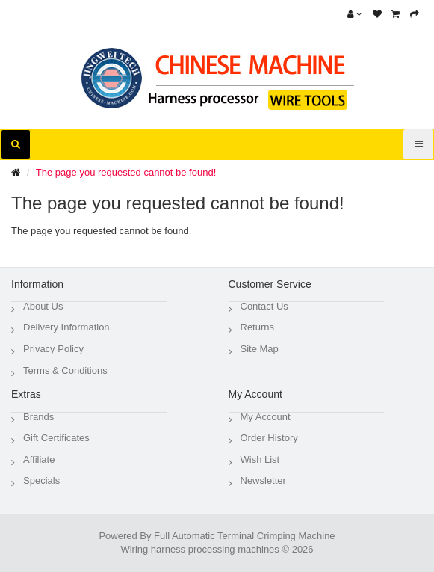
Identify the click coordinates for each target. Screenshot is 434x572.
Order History (269, 437)
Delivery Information (66, 327)
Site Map (260, 348)
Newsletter (263, 480)
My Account (266, 416)
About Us (43, 306)
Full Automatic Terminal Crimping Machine (244, 535)
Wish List (260, 459)
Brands (38, 416)
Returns (258, 327)
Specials (41, 480)
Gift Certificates (56, 437)
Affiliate (39, 459)
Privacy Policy (53, 348)
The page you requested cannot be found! (126, 172)
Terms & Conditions (65, 370)
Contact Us (264, 306)
